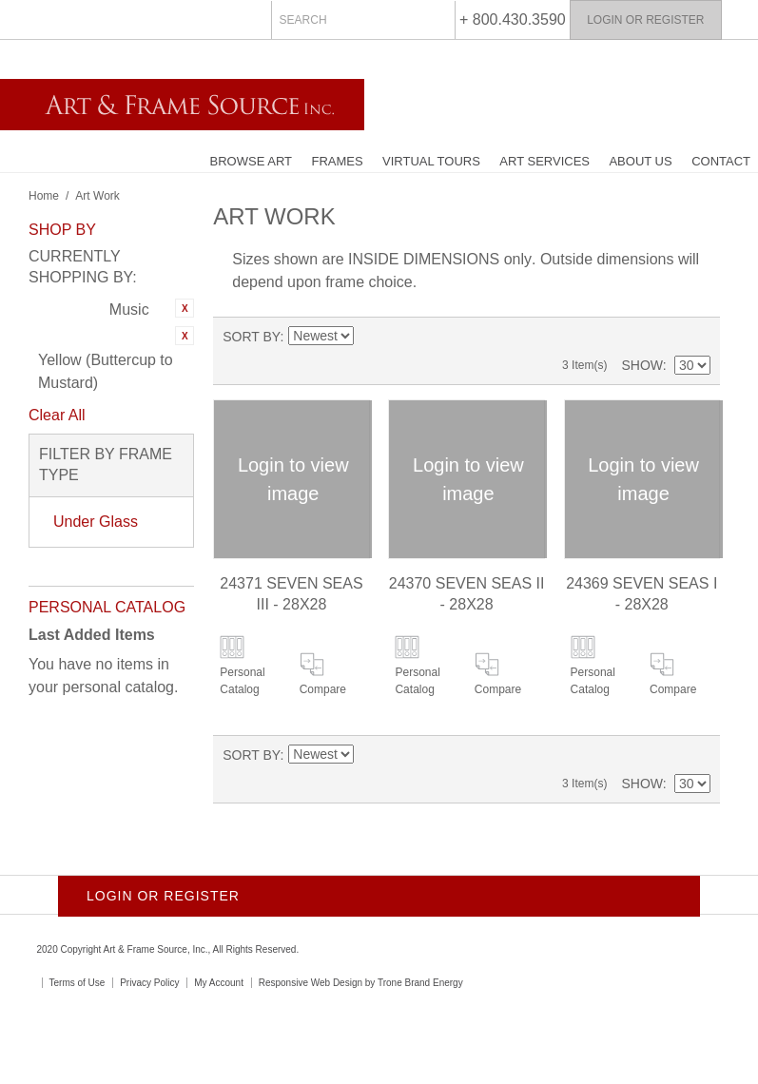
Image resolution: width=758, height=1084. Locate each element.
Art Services (544, 161)
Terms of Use (77, 983)
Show (641, 365)
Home (44, 196)
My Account (218, 983)
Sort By (251, 336)
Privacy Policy (149, 983)
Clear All (57, 415)
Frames (336, 161)
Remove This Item (184, 308)
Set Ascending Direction (368, 336)
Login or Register (645, 20)
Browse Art (251, 161)
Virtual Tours (431, 161)
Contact (720, 161)
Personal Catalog (242, 681)
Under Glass (95, 521)
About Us (640, 161)
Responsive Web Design (310, 983)
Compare (323, 689)
